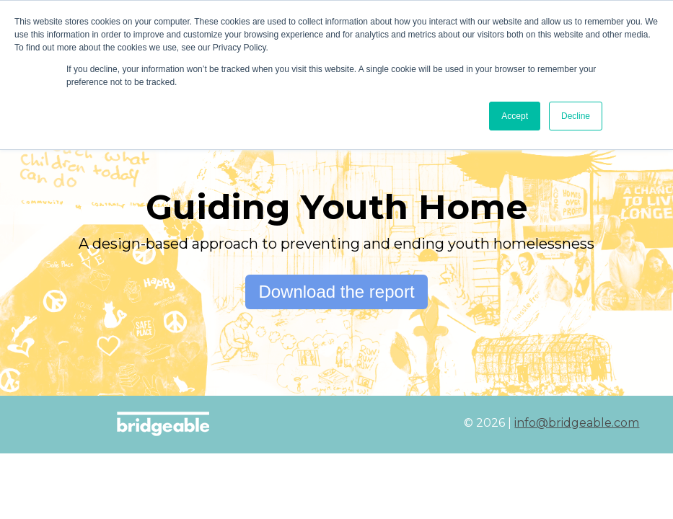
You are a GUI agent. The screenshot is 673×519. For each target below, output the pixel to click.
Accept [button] (514, 116)
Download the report (336, 291)
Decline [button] (575, 116)
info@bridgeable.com (576, 423)
